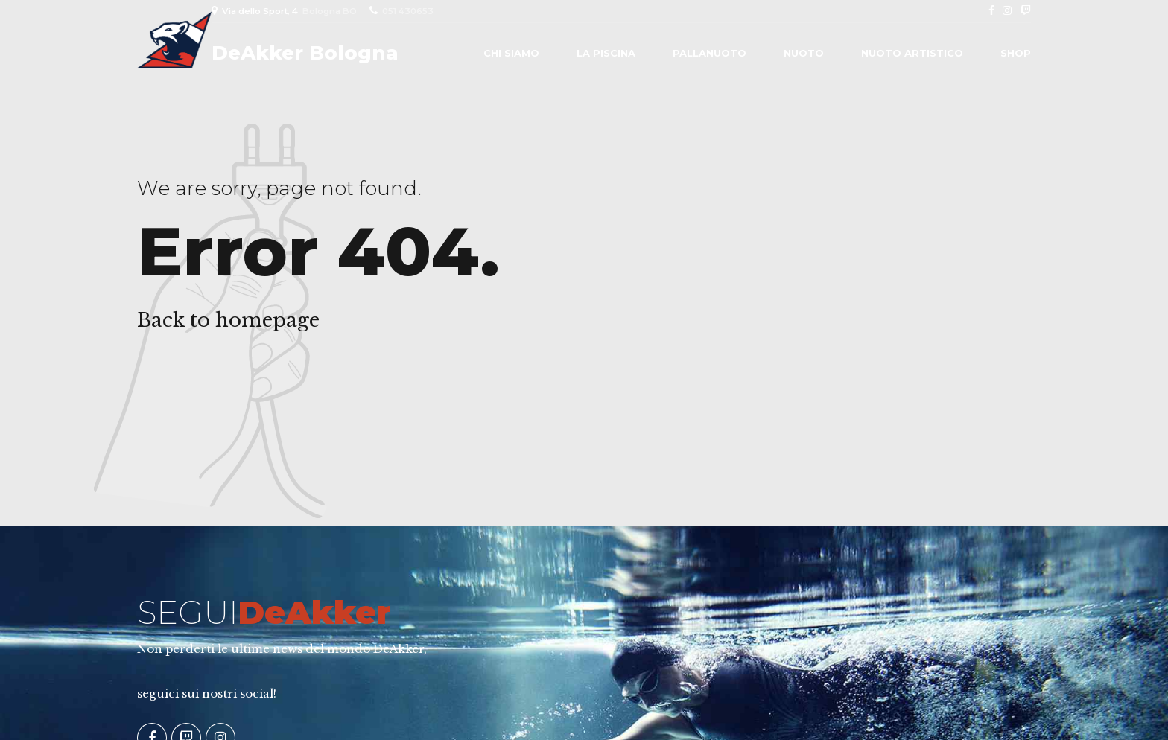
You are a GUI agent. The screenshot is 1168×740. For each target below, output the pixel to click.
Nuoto (804, 53)
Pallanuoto (709, 53)
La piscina (606, 53)
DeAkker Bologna (305, 53)
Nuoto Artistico (912, 53)
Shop (1015, 53)
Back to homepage (228, 320)
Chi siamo (511, 53)
